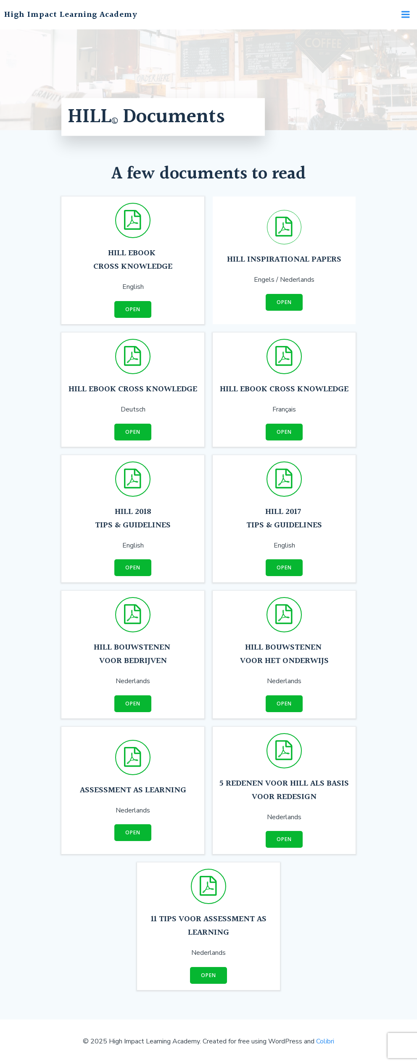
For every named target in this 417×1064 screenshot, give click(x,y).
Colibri (325, 1041)
